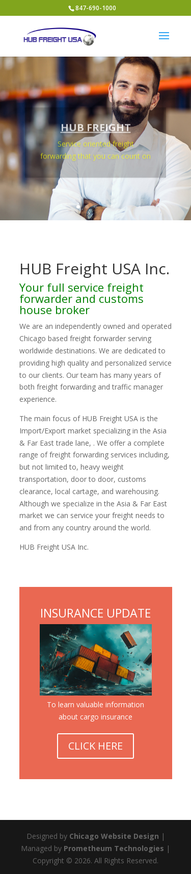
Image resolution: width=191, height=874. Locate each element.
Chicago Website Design (114, 836)
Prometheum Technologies (114, 848)
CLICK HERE (95, 746)
